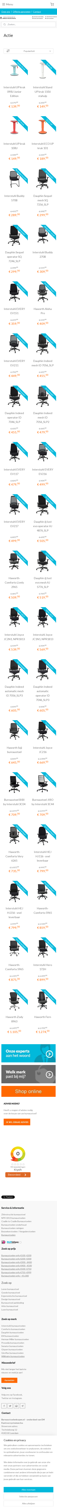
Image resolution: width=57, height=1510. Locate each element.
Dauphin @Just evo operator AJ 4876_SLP (42, 526)
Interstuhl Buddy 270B (43, 254)
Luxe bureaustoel (9, 1309)
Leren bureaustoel (10, 1289)
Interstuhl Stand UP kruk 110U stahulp (42, 92)
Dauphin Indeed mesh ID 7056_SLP (43, 363)
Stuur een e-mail (9, 1477)
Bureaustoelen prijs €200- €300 (16, 1258)
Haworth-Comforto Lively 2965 (14, 582)
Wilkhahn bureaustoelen (13, 1356)
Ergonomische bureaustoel (14, 1296)
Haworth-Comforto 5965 (43, 910)
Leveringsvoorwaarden (12, 1450)
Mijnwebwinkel (38, 1504)
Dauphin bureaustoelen (12, 1332)
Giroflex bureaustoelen (12, 1353)
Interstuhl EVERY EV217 (14, 524)
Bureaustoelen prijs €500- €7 (15, 1269)
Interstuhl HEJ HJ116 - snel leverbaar (42, 856)
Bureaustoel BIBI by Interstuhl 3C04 (14, 802)
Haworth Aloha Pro (43, 311)
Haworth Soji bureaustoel (14, 750)
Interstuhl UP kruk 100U (14, 146)
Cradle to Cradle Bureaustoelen (16, 1221)
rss (42, 1499)
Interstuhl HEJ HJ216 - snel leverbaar (14, 913)
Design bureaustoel (10, 1299)
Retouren (5, 1446)
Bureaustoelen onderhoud (13, 1224)
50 (30, 1269)
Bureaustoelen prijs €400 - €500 (16, 1265)
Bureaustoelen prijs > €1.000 (15, 1275)
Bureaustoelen (8, 1235)
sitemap (36, 1499)
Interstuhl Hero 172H (42, 967)
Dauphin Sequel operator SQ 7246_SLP (14, 257)
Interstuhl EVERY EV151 (14, 311)
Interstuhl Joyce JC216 (42, 750)
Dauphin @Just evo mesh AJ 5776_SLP (43, 582)
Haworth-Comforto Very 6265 (14, 856)
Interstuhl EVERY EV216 (42, 472)
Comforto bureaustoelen (13, 1329)
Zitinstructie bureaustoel (13, 1214)
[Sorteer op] (28, 51)
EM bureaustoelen (10, 1336)
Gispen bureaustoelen (12, 1349)
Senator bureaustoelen (12, 1346)
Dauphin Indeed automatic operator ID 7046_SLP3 (42, 693)
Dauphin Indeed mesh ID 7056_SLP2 (42, 417)
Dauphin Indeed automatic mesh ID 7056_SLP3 (14, 691)
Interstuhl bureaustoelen (13, 1325)
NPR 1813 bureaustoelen (13, 1218)
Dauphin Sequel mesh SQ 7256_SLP (42, 200)
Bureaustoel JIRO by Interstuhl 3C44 (43, 802)
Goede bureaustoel (10, 1292)
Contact (37, 11)
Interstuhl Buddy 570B (14, 198)
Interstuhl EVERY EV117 (14, 472)
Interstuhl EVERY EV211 (14, 363)
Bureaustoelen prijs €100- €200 (16, 1255)
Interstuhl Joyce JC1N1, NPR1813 (42, 637)
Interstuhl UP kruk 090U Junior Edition (14, 92)
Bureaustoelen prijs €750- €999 (16, 1272)
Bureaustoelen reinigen (12, 1228)
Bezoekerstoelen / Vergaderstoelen (18, 1231)
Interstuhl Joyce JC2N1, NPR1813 (14, 637)
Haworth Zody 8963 (14, 1019)
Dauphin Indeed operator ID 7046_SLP (14, 417)
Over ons (5, 11)
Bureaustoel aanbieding (12, 1302)
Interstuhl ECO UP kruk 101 (43, 146)
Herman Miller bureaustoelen (15, 1339)
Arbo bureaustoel (9, 1306)
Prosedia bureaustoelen (12, 1342)
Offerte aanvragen (22, 11)
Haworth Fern (42, 1017)
